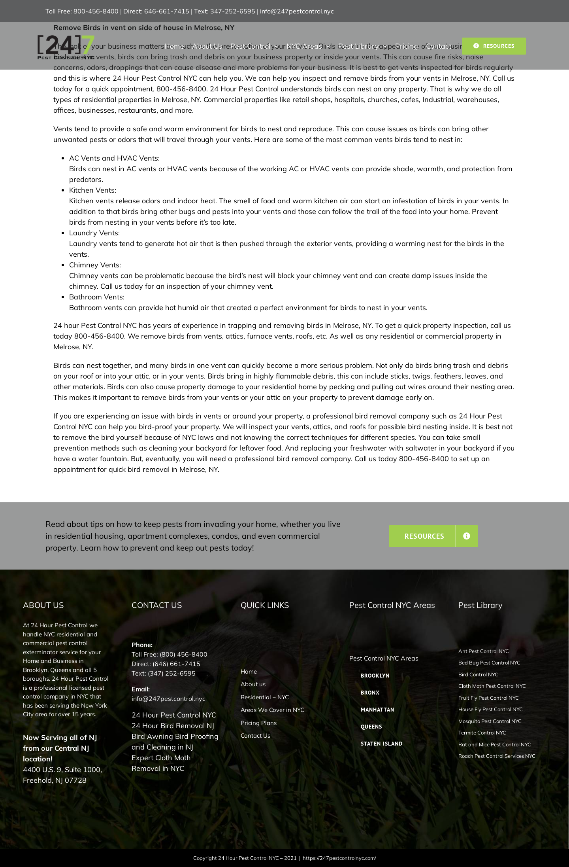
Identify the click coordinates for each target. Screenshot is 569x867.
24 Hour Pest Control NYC (174, 714)
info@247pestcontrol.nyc (297, 11)
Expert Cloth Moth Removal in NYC (161, 763)
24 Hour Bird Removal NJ (173, 725)
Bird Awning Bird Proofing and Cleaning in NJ (175, 742)
